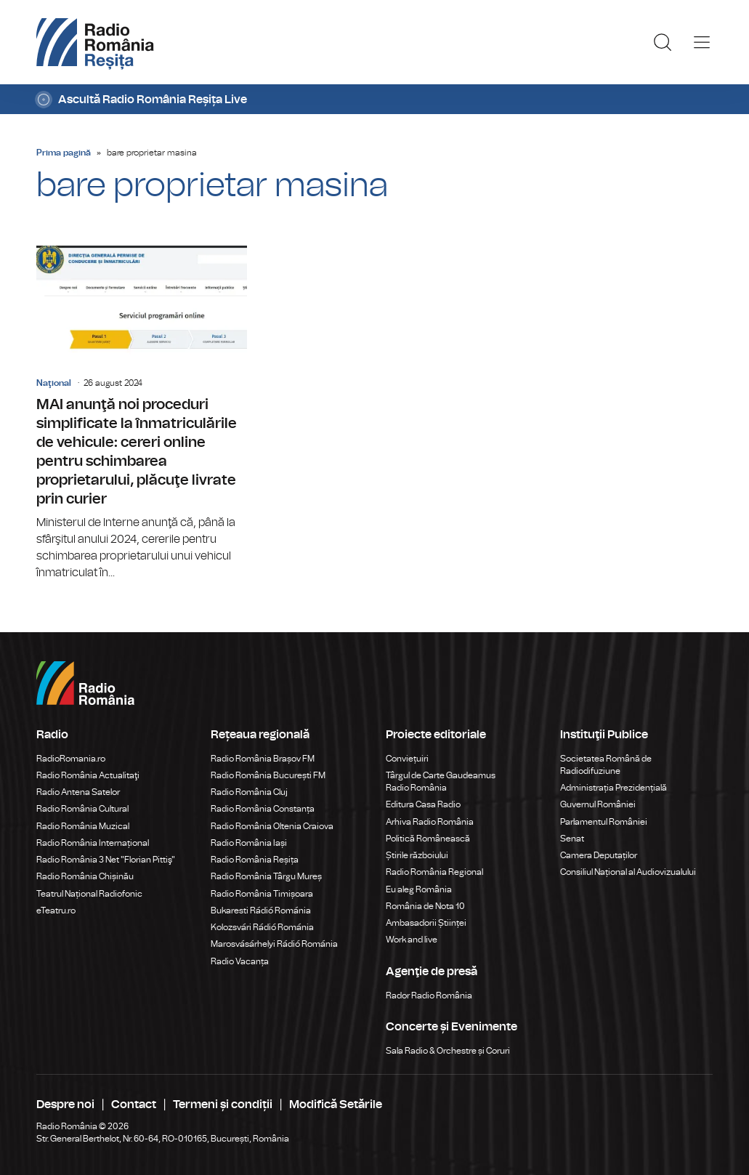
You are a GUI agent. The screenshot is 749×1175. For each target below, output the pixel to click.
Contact (133, 1104)
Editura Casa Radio (423, 804)
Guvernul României (598, 804)
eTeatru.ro (56, 910)
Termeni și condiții (222, 1104)
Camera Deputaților (598, 855)
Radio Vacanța (240, 961)
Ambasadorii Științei (426, 922)
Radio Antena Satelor (78, 792)
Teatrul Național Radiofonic (89, 893)
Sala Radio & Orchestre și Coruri (448, 1050)
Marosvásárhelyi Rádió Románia (274, 944)
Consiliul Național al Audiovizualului (628, 872)
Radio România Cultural (82, 808)
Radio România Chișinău (85, 876)
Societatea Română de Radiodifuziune (606, 764)
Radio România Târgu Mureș (266, 876)
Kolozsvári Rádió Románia (262, 927)
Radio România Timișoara (262, 893)
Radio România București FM (268, 775)
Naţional (53, 383)
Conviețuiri (407, 758)
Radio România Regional (434, 872)
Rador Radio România (429, 995)
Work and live (411, 939)
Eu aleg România (419, 889)
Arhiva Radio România (430, 821)
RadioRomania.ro (70, 758)
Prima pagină (63, 152)
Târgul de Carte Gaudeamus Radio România (440, 781)
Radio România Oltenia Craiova (272, 826)
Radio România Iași (249, 843)
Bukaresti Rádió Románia (261, 910)
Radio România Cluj (249, 792)
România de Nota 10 (425, 906)
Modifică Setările (335, 1104)
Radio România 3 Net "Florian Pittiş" (105, 859)
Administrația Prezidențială (613, 787)
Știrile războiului (417, 855)
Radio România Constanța (263, 808)
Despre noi (65, 1104)
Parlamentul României (603, 821)
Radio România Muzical (82, 826)
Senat (572, 838)
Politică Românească (428, 838)
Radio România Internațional (92, 843)
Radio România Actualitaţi (87, 775)
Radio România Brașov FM (263, 758)
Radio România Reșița (255, 859)
